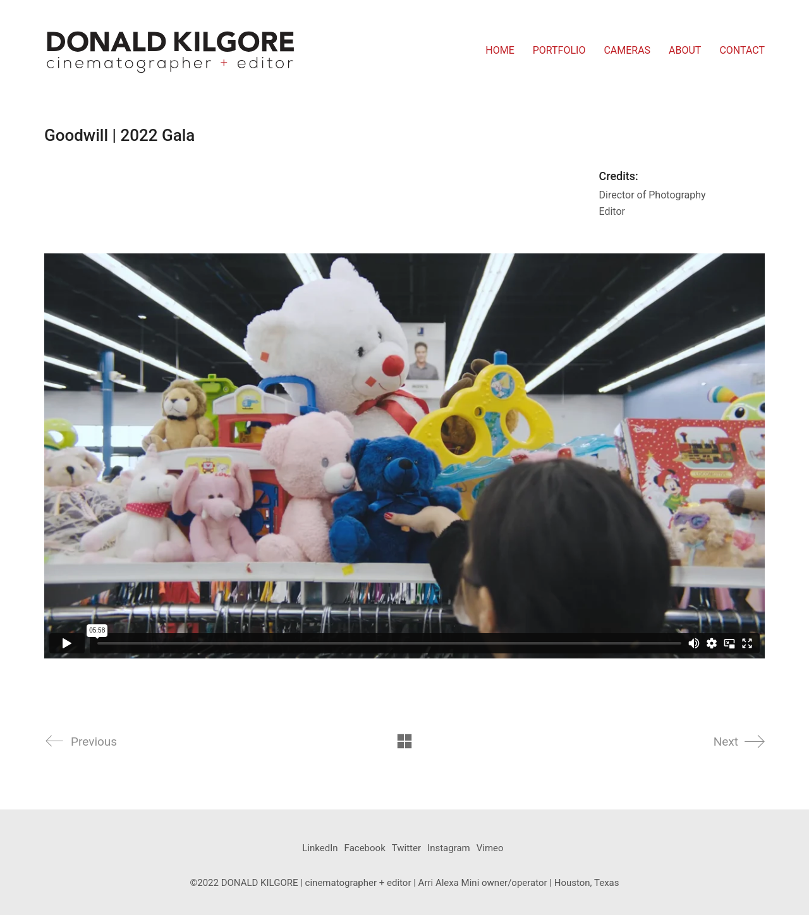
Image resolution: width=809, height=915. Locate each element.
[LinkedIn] (320, 848)
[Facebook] (365, 848)
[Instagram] (448, 848)
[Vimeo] (490, 848)
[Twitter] (406, 848)
